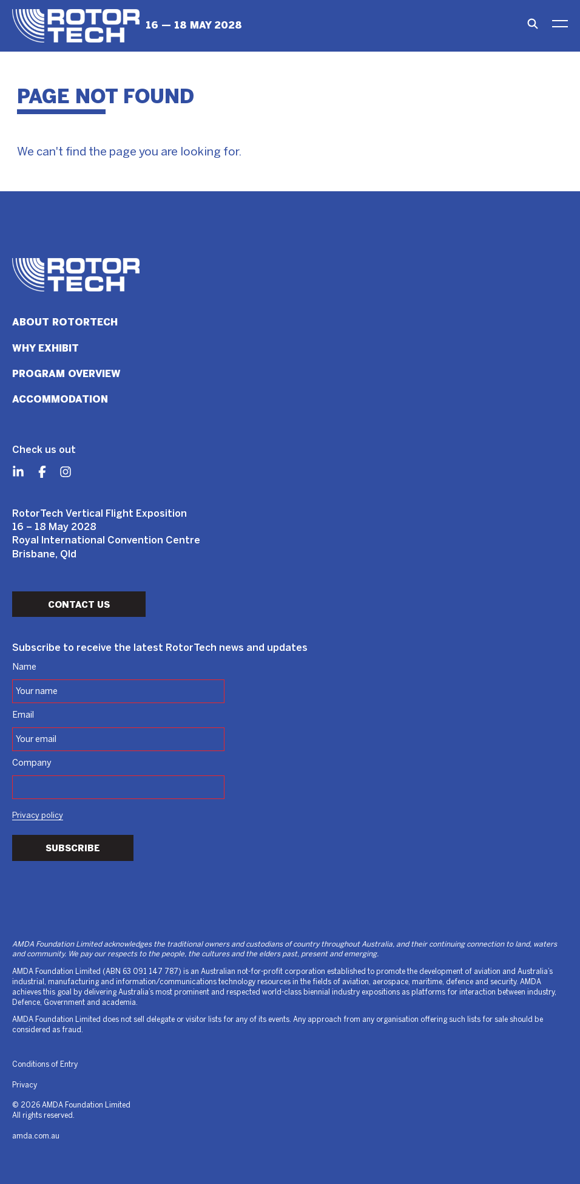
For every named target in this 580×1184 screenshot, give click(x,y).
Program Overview (66, 373)
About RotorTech (65, 322)
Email (23, 715)
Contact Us (79, 604)
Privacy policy (37, 816)
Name (24, 667)
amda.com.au (35, 1136)
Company (32, 763)
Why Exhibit (45, 348)
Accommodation (60, 399)
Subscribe (73, 848)
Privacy (24, 1085)
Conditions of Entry (45, 1064)
